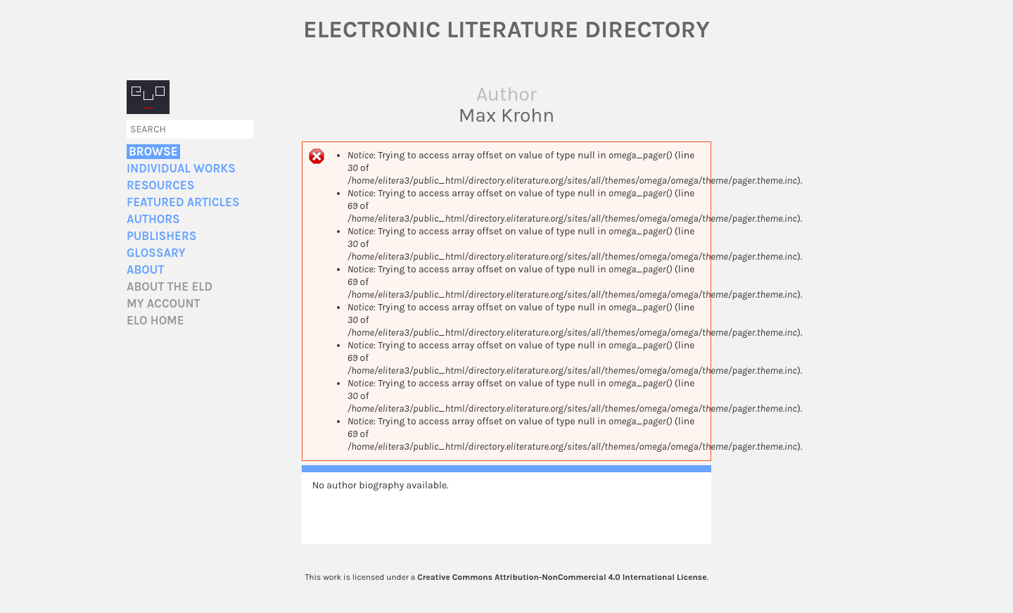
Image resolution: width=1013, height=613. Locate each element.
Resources (160, 185)
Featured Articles (183, 202)
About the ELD (169, 286)
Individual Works (181, 168)
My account (163, 303)
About (145, 270)
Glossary (156, 253)
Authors (153, 219)
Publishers (161, 236)
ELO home (155, 320)
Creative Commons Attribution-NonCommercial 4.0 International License (561, 577)
